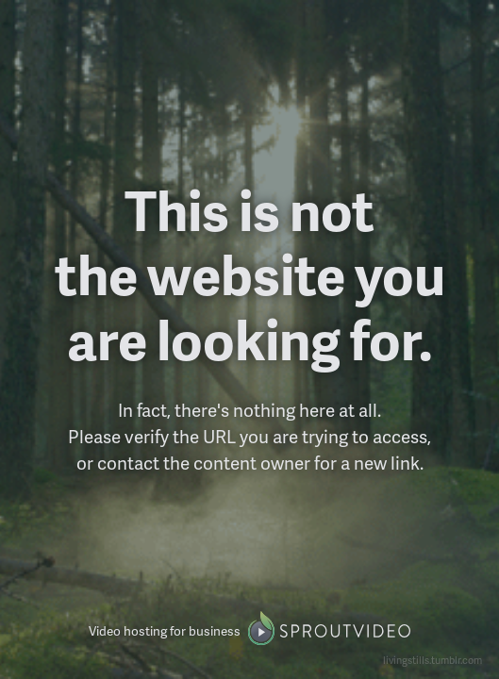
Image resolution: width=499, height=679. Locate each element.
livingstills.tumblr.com (432, 660)
